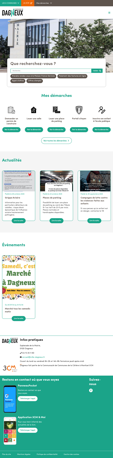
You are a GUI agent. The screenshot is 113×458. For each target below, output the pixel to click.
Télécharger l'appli (27, 398)
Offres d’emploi (34, 81)
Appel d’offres (18, 81)
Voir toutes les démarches (55, 141)
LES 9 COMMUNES (9, 3)
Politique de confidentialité (47, 454)
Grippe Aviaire (12, 198)
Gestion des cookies (71, 454)
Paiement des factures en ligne (72, 76)
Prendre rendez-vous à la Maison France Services (33, 76)
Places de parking (52, 198)
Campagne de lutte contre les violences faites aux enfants (94, 201)
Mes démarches (42, 3)
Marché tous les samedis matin (17, 310)
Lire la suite (18, 221)
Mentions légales (23, 454)
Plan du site (6, 454)
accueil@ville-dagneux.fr (33, 357)
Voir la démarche (11, 130)
